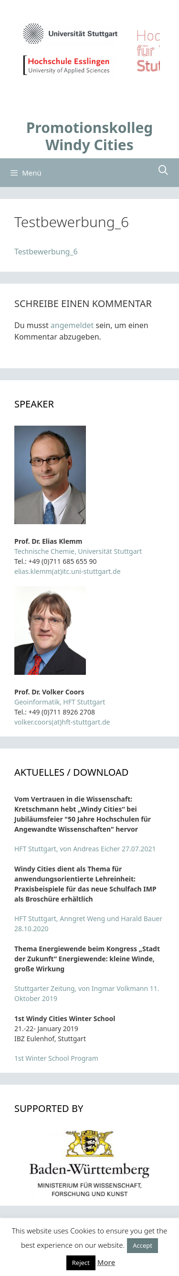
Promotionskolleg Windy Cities (89, 136)
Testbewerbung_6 (46, 251)
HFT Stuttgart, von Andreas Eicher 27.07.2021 (85, 848)
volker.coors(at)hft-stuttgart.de (62, 721)
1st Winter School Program (56, 1058)
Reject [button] (81, 1262)
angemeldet (72, 325)
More (106, 1262)
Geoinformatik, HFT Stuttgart (59, 701)
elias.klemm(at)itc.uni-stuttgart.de (67, 571)
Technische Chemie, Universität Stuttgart (78, 551)
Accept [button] (142, 1245)
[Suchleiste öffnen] (163, 170)
